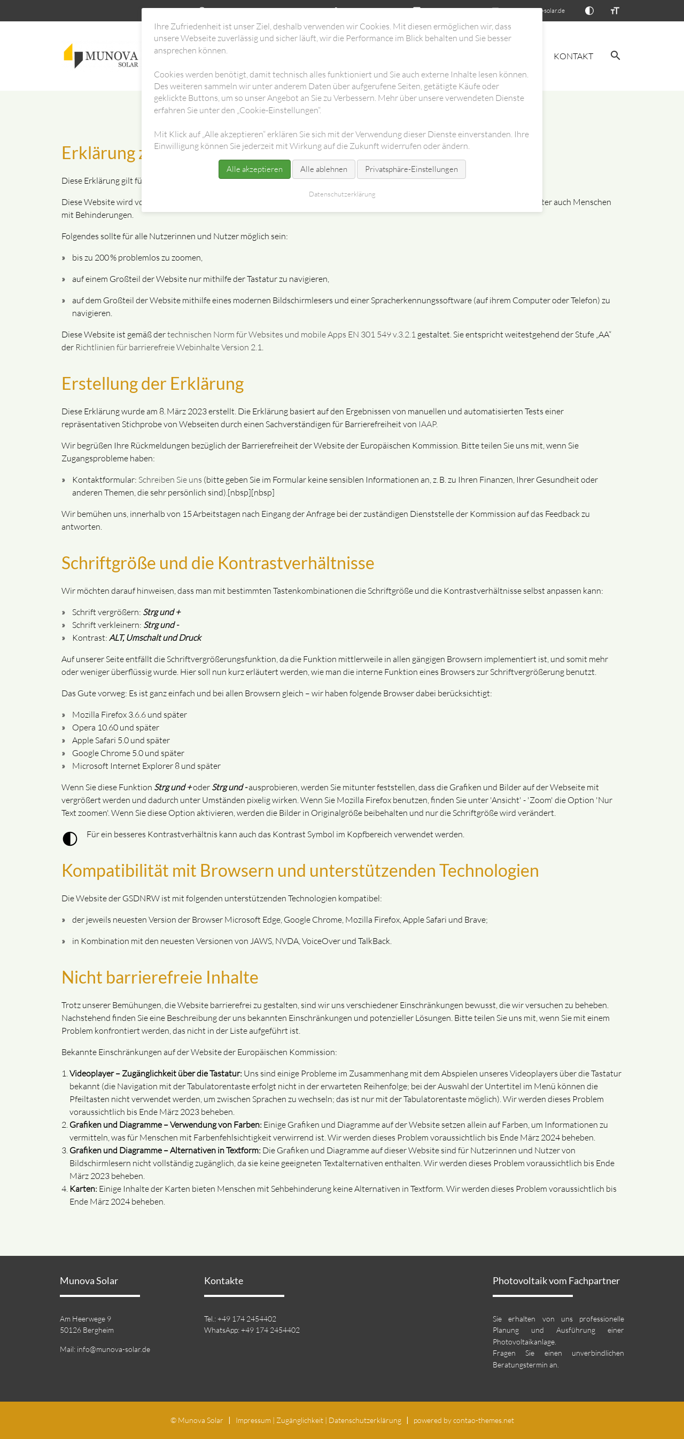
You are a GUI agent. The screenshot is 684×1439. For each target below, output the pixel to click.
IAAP (427, 424)
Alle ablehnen (323, 169)
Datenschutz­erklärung (365, 1420)
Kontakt (573, 56)
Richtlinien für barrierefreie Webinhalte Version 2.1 (168, 347)
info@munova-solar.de (113, 1349)
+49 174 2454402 (246, 1318)
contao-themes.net (483, 1420)
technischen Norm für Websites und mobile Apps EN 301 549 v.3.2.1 (291, 334)
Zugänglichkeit (299, 1420)
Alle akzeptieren (255, 169)
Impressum (253, 1420)
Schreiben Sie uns (170, 479)
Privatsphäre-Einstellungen (411, 169)
